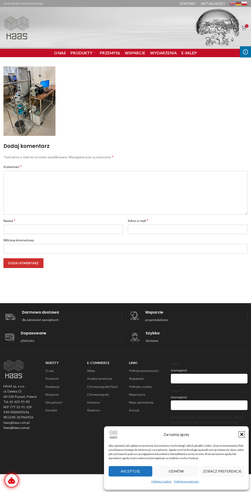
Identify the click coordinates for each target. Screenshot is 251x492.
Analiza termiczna (99, 378)
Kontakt (51, 410)
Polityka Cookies (161, 481)
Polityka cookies (140, 387)
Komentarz (12, 166)
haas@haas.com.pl (16, 428)
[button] (241, 434)
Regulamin (136, 378)
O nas (49, 371)
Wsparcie (52, 394)
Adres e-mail (138, 220)
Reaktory (93, 410)
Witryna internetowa (18, 240)
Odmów (176, 471)
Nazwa (9, 220)
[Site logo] (16, 27)
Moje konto (137, 394)
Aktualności (53, 402)
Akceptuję (130, 471)
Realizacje (52, 387)
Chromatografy (98, 394)
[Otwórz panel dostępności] (245, 51)
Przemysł (52, 378)
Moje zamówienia (141, 402)
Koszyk (134, 410)
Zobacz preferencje (222, 471)
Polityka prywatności (186, 481)
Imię (174, 364)
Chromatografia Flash (102, 387)
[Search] (225, 27)
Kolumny (93, 402)
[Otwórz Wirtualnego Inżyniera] (11, 480)
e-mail (176, 390)
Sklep (91, 371)
